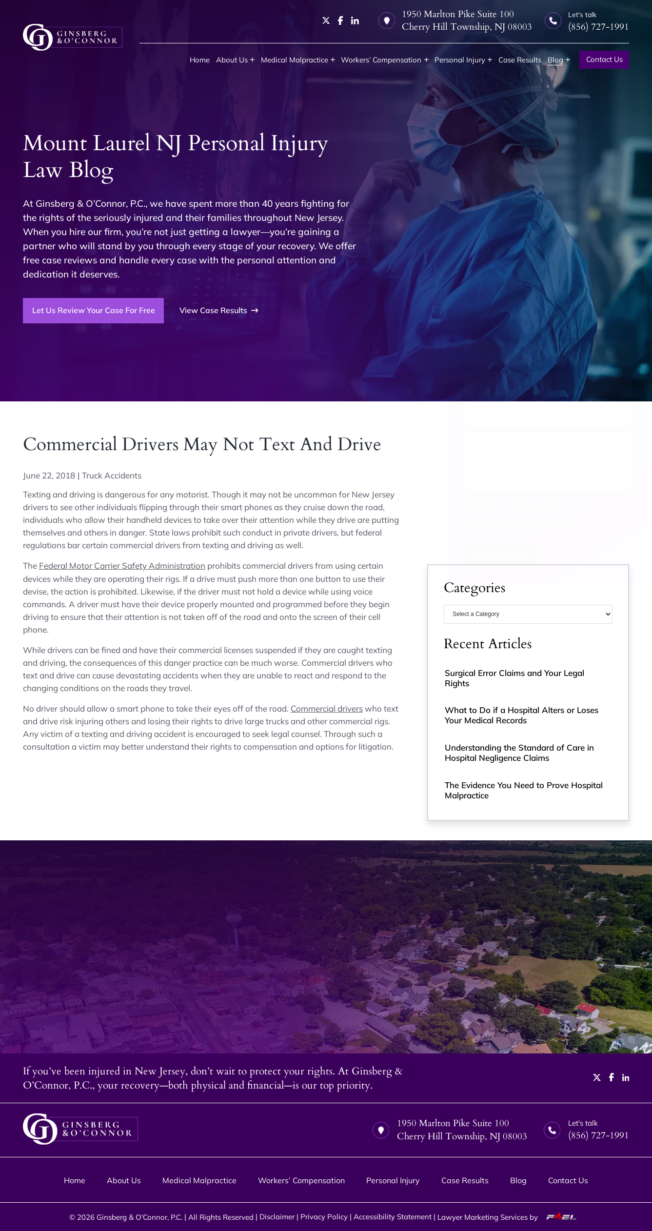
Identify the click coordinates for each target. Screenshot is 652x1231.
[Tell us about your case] (528, 461)
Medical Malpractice (294, 59)
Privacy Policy (518, 502)
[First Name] (484, 353)
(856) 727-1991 (489, 312)
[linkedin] (355, 20)
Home (200, 59)
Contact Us (604, 59)
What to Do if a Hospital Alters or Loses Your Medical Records (521, 715)
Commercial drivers (327, 708)
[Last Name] (572, 353)
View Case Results (218, 310)
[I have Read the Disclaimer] (448, 524)
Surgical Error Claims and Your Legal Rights (514, 678)
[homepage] (72, 37)
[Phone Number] (528, 384)
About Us (232, 59)
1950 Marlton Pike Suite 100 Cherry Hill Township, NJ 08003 (455, 20)
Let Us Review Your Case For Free (93, 310)
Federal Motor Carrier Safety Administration (122, 565)
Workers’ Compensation (381, 59)
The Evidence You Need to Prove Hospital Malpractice (524, 790)
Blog (555, 59)
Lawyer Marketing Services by (510, 1217)
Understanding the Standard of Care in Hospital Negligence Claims (519, 752)
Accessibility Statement (393, 1216)
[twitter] (326, 20)
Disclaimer (463, 502)
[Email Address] (528, 414)
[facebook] (340, 20)
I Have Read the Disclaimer (508, 524)
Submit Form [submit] (480, 555)
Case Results (519, 59)
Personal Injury (460, 59)
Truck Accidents (111, 475)
